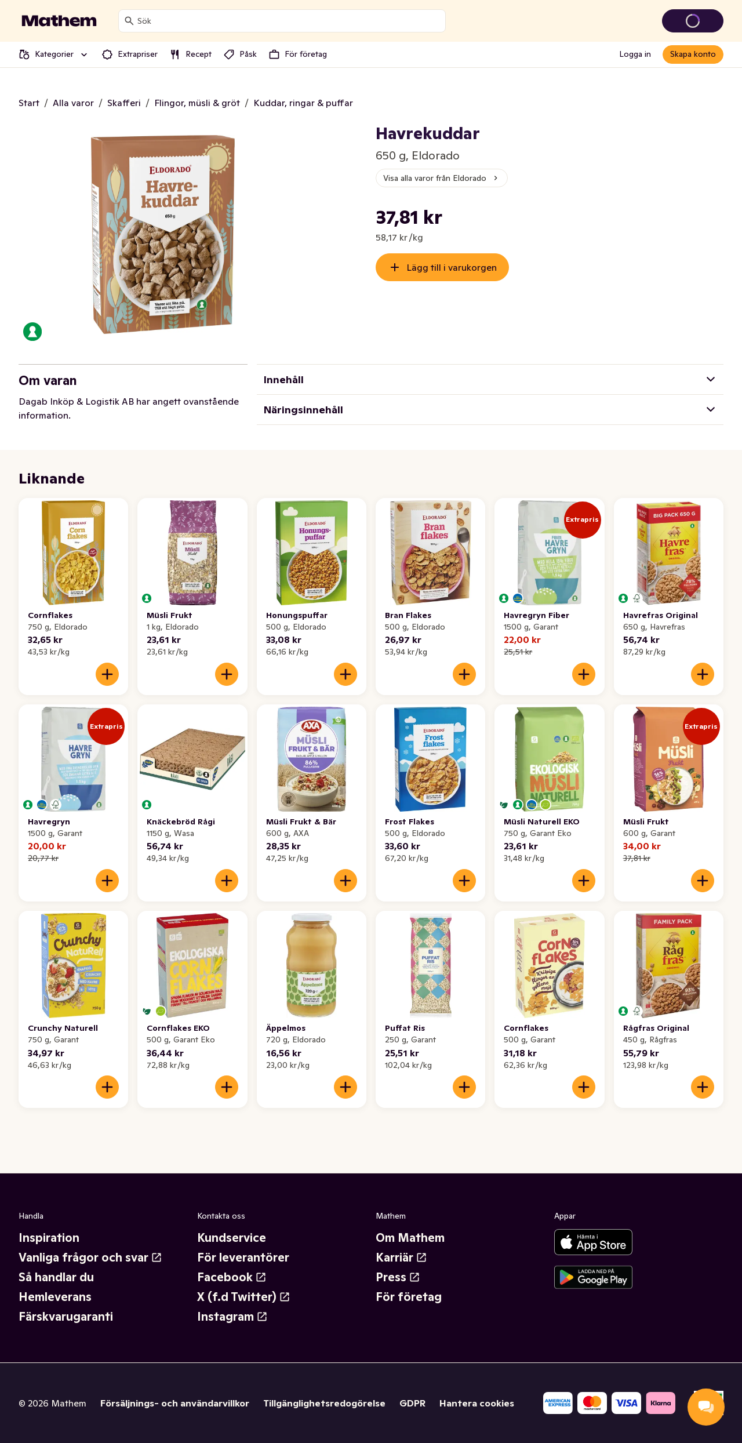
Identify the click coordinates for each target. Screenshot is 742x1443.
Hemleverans (55, 1296)
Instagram (232, 1316)
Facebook (232, 1277)
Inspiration (49, 1237)
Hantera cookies (476, 1403)
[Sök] (129, 21)
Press (398, 1277)
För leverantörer (243, 1257)
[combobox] (289, 21)
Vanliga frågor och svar (90, 1257)
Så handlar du (56, 1277)
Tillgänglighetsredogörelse (324, 1403)
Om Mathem (410, 1237)
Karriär (401, 1257)
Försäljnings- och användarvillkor (174, 1403)
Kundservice (231, 1237)
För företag (409, 1296)
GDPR (412, 1403)
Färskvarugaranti (66, 1316)
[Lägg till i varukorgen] (107, 674)
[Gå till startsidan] (59, 20)
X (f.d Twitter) (243, 1296)
